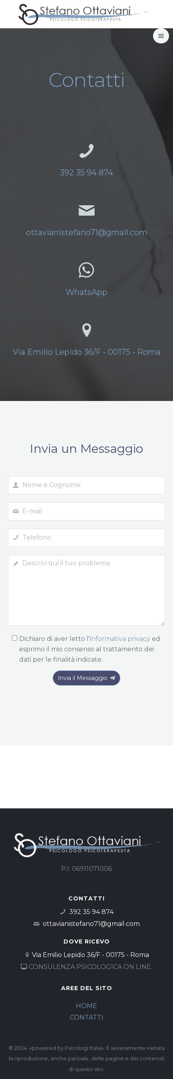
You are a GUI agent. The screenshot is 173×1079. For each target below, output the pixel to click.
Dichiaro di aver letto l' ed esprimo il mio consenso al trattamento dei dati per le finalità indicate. (89, 649)
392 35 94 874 (86, 172)
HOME (86, 1006)
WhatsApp (86, 292)
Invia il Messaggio (86, 678)
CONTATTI (86, 1017)
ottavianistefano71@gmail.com (86, 232)
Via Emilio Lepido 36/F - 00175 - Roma (87, 352)
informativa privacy (120, 639)
